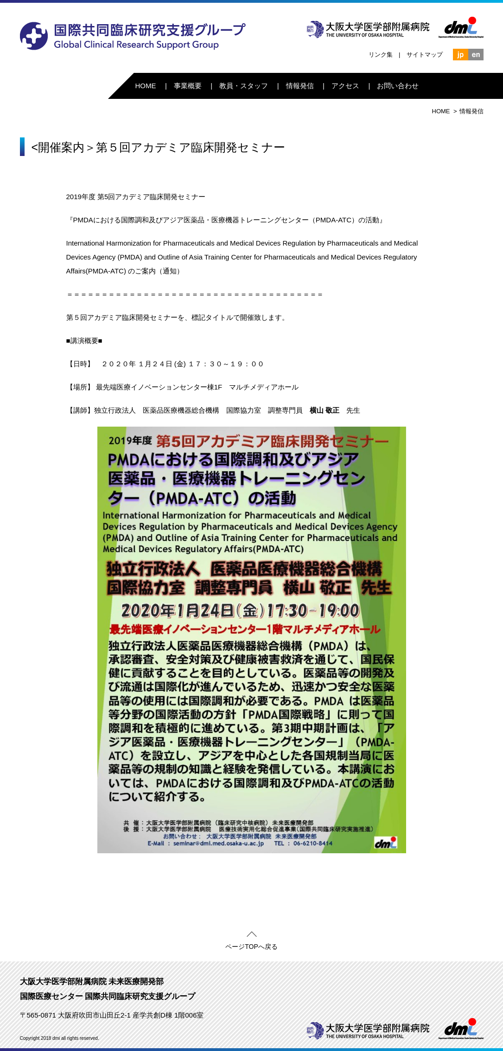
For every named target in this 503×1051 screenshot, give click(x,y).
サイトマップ (425, 54)
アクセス (345, 86)
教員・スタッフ (243, 86)
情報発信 (300, 86)
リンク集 (381, 54)
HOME (145, 86)
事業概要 (188, 86)
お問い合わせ (398, 86)
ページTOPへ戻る (251, 945)
